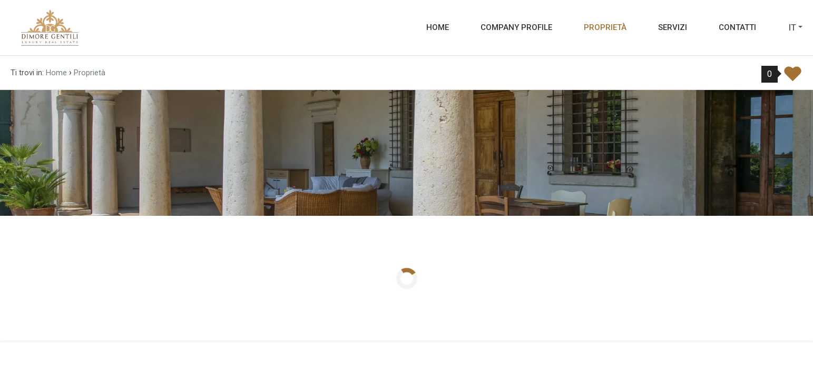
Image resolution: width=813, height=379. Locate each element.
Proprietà (605, 27)
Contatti (737, 27)
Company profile (516, 27)
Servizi (672, 27)
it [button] (792, 28)
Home (437, 27)
